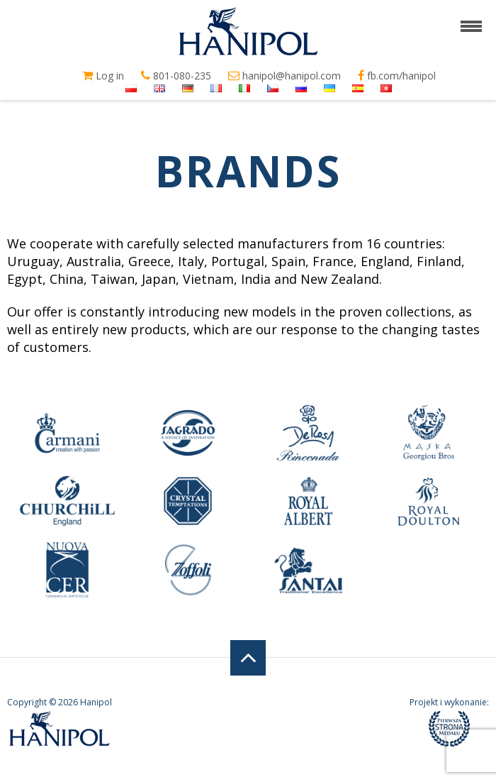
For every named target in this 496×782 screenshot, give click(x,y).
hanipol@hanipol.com (284, 76)
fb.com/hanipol (397, 76)
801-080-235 (176, 76)
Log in (103, 76)
